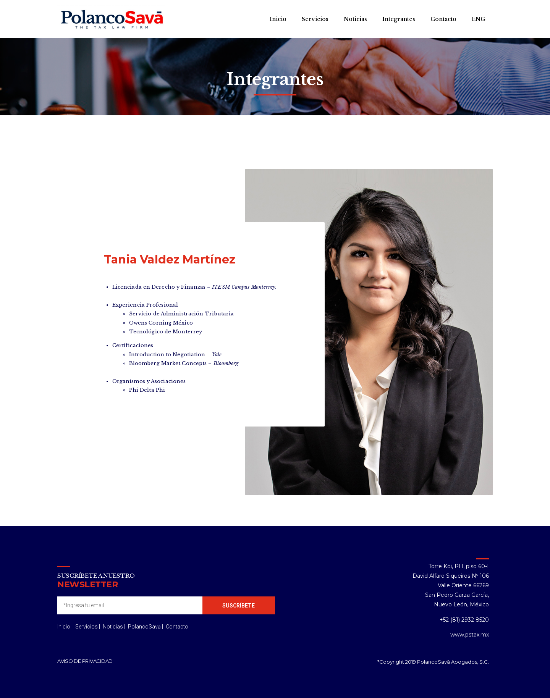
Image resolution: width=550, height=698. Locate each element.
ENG (478, 19)
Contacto (443, 19)
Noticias (355, 19)
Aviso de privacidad (85, 661)
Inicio (278, 19)
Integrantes (398, 19)
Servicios (315, 19)
